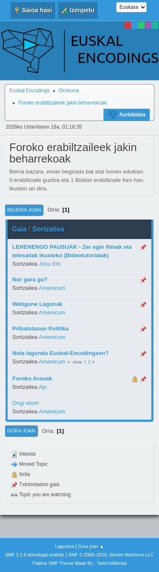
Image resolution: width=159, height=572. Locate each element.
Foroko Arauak (32, 378)
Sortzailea (48, 229)
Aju (43, 387)
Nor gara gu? (29, 279)
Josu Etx (50, 264)
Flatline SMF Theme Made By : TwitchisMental (80, 563)
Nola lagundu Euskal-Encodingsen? (60, 353)
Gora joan (21, 430)
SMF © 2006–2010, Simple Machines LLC (111, 554)
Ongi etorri (25, 403)
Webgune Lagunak (37, 304)
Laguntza (64, 546)
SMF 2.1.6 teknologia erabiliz (34, 554)
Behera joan (24, 209)
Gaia (19, 229)
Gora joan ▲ (91, 546)
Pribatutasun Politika (40, 328)
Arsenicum (52, 288)
